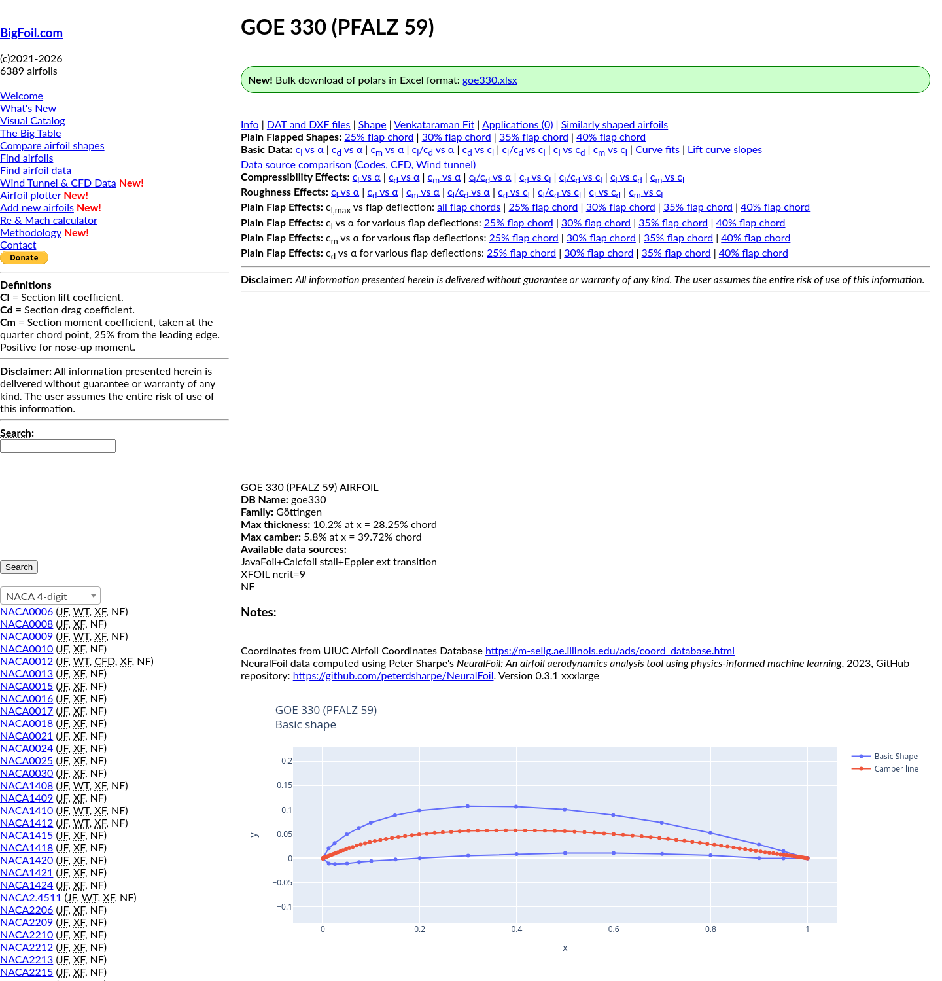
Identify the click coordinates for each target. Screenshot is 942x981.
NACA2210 (26, 934)
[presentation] (53, 500)
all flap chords (468, 206)
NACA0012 (26, 660)
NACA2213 (26, 959)
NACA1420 (26, 859)
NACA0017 (26, 710)
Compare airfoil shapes (52, 145)
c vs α (310, 149)
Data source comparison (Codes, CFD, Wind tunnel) (358, 164)
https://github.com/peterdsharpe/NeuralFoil (393, 675)
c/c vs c (523, 149)
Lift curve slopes (725, 149)
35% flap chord (533, 136)
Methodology (30, 232)
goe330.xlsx (489, 79)
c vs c (478, 149)
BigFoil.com (31, 33)
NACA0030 (26, 772)
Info (250, 124)
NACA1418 (26, 847)
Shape (372, 124)
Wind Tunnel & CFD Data (58, 182)
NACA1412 (26, 822)
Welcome (21, 95)
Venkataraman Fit (434, 124)
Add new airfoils (37, 207)
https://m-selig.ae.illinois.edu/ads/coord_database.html (610, 650)
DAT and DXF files (309, 124)
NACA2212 (26, 946)
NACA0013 (26, 673)
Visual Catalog (32, 120)
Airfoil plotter (30, 194)
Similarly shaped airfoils (615, 124)
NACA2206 (26, 909)
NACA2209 (26, 922)
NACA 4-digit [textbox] (36, 596)
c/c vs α (433, 149)
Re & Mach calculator (48, 219)
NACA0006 (26, 611)
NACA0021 (26, 735)
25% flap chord (378, 136)
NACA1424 (26, 884)
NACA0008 (26, 623)
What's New (28, 107)
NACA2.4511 (30, 897)
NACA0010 (26, 648)
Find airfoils (26, 157)
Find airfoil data (35, 170)
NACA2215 (26, 971)
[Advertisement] (585, 388)
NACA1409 (26, 797)
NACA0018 (26, 723)
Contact (18, 244)
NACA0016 (26, 698)
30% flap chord (456, 136)
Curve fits (657, 149)
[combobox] (50, 595)
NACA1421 (26, 872)
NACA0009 (26, 636)
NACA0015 (26, 685)
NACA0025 (26, 760)
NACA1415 (26, 835)
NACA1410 (26, 810)
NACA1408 (26, 785)
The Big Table (30, 132)
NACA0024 (26, 747)
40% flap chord (611, 136)
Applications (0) (517, 124)
